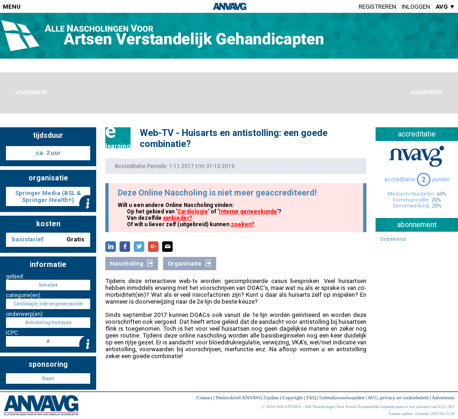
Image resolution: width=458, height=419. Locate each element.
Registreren (377, 6)
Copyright (292, 397)
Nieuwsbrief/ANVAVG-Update (247, 397)
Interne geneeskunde (248, 211)
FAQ (311, 397)
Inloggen (416, 6)
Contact (204, 397)
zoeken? (242, 224)
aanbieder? (177, 218)
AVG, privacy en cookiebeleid (397, 397)
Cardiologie (192, 211)
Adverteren (443, 397)
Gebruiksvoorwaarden (342, 397)
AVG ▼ (445, 6)
